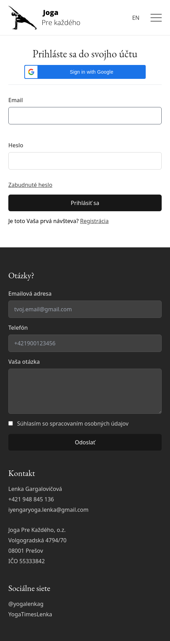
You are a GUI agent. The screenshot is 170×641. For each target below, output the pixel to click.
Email (15, 100)
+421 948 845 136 (31, 499)
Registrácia (94, 221)
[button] (85, 72)
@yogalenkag (25, 604)
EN (135, 18)
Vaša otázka (24, 361)
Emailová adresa (30, 293)
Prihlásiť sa (85, 203)
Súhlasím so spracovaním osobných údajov (72, 423)
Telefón (18, 327)
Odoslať (85, 442)
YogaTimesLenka (30, 614)
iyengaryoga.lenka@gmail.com (48, 509)
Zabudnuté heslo (30, 185)
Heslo (15, 145)
